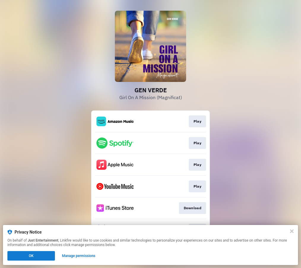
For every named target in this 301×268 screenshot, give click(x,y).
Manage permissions (79, 256)
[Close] (292, 231)
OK (31, 256)
